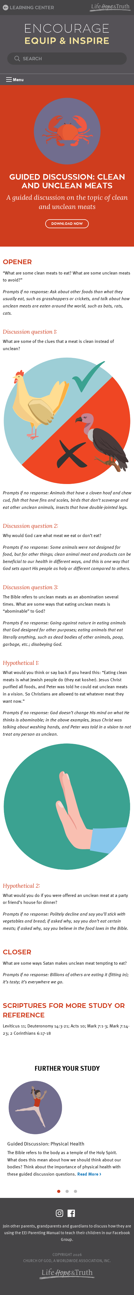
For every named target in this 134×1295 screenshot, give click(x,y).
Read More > (89, 1174)
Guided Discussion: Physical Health (45, 1143)
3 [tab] (75, 1191)
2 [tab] (67, 1191)
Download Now (67, 223)
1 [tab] (58, 1191)
